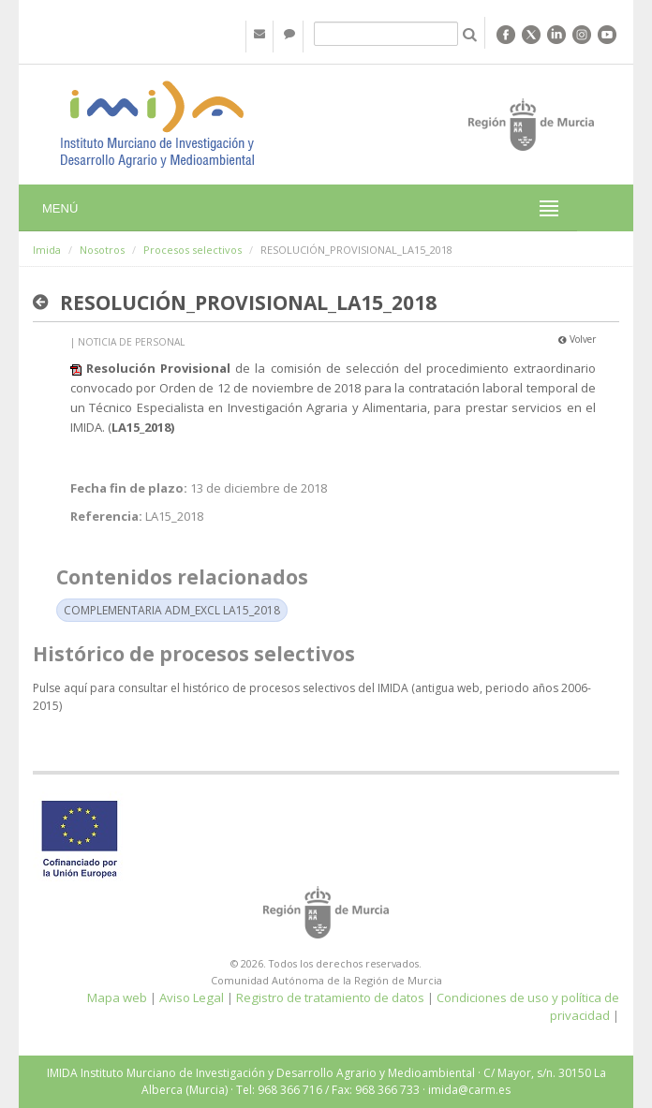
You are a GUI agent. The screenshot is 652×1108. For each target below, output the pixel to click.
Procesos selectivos (192, 250)
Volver (577, 339)
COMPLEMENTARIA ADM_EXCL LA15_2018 (172, 610)
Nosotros (102, 250)
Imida (47, 250)
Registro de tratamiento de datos (330, 997)
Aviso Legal (191, 997)
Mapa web (117, 997)
